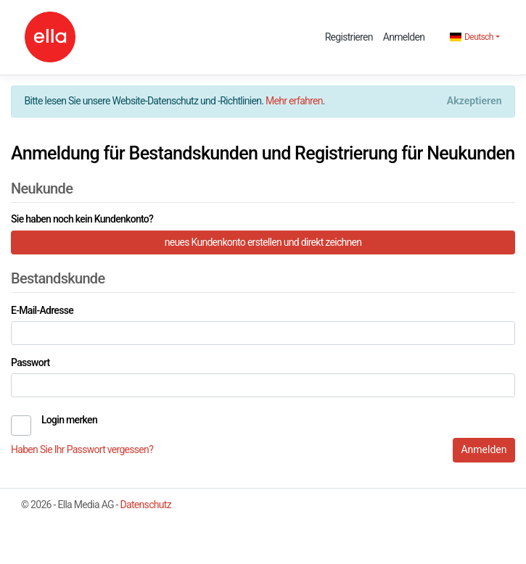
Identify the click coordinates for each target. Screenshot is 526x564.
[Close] (474, 101)
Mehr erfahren (294, 101)
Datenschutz (145, 504)
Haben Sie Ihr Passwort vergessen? (82, 449)
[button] (475, 37)
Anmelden (403, 37)
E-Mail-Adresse (42, 310)
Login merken (69, 420)
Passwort (30, 362)
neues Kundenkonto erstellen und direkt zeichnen (263, 242)
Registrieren (349, 37)
